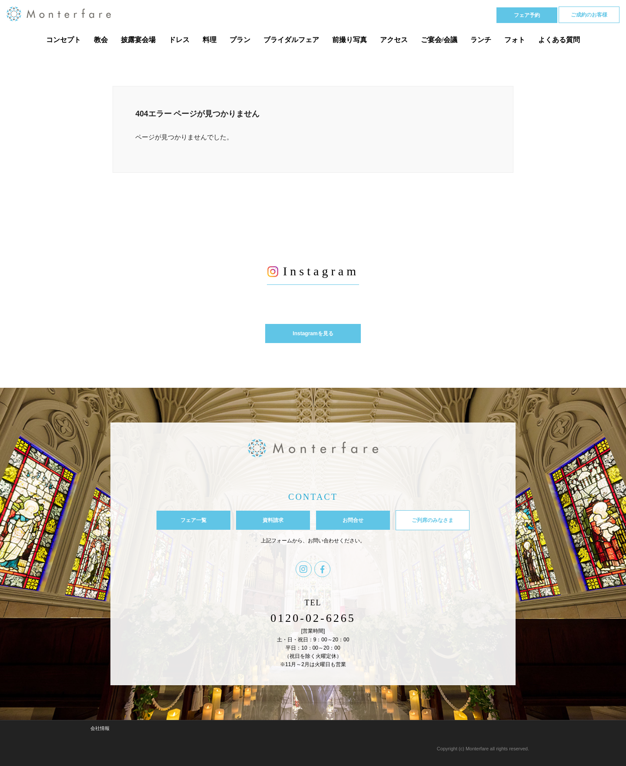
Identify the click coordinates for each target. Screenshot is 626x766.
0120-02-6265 (312, 618)
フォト (514, 39)
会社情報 (100, 728)
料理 (209, 39)
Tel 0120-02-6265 (450, 15)
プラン (240, 39)
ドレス (179, 39)
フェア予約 (527, 15)
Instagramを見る (313, 333)
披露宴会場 (138, 39)
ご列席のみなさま (432, 520)
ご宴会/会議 (439, 39)
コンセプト (63, 39)
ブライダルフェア (291, 39)
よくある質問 (559, 39)
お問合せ (353, 520)
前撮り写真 (349, 39)
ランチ (480, 39)
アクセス (394, 39)
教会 (101, 39)
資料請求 (273, 520)
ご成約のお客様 (589, 15)
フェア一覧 (193, 520)
